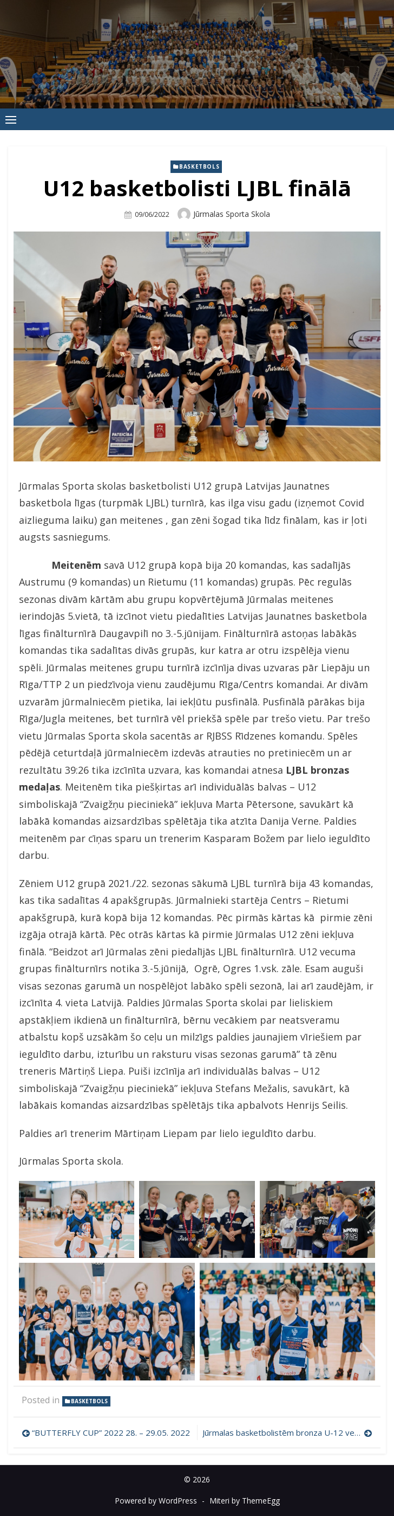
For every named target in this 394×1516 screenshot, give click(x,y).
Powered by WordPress (156, 1500)
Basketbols (199, 166)
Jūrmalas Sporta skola (231, 214)
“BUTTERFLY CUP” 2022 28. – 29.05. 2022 (111, 1432)
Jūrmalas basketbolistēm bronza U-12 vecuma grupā (287, 1432)
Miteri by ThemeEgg (244, 1500)
